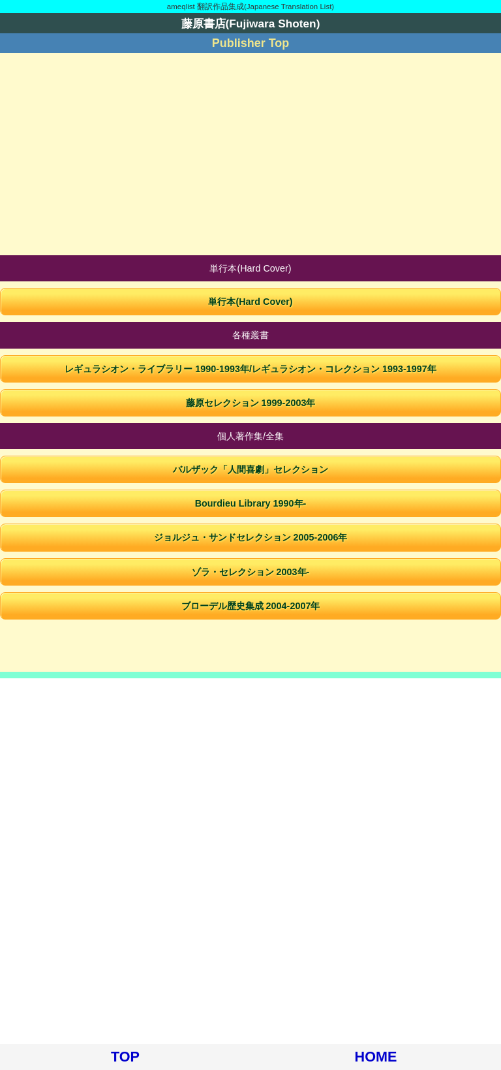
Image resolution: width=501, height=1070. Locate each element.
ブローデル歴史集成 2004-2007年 (250, 606)
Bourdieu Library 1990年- (251, 503)
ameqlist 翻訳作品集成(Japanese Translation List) (250, 6)
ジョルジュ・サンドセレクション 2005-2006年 (251, 537)
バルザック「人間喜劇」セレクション (250, 469)
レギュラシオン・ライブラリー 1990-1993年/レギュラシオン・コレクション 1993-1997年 (250, 369)
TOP (125, 1056)
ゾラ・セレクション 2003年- (251, 572)
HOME (376, 1056)
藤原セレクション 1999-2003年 (251, 403)
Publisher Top (251, 43)
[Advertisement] (250, 154)
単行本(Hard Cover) (250, 301)
